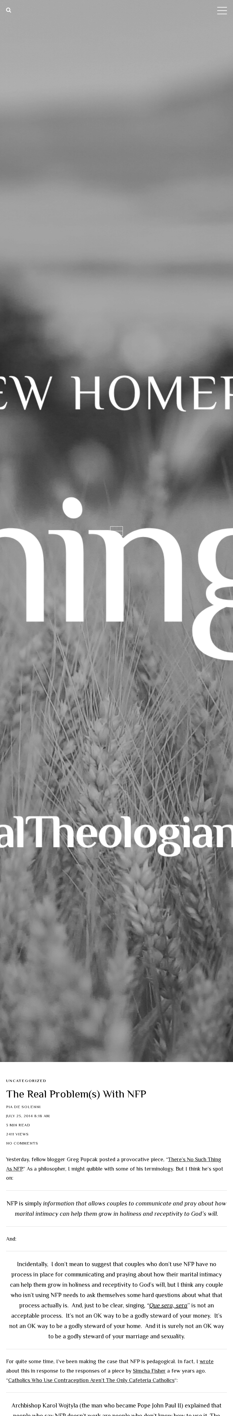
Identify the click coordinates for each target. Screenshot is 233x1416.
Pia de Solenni (23, 1107)
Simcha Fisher (149, 1371)
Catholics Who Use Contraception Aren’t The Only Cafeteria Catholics (91, 1380)
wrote (207, 1361)
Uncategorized (26, 1081)
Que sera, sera (168, 1305)
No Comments (22, 1143)
